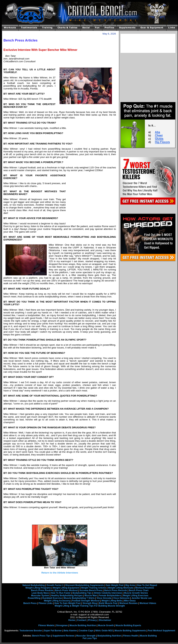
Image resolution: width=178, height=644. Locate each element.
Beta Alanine (70, 630)
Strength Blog (89, 603)
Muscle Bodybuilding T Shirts (79, 598)
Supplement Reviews (63, 635)
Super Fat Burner (53, 630)
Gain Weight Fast (115, 585)
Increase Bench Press (91, 590)
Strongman (62, 625)
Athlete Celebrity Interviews (107, 593)
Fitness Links (45, 603)
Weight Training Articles (93, 588)
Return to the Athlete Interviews (59, 572)
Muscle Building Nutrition (83, 625)
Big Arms (130, 585)
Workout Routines (144, 588)
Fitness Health (130, 635)
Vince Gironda (104, 598)
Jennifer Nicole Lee (141, 598)
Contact (81, 620)
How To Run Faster (61, 593)
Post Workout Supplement (161, 630)
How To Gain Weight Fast (67, 603)
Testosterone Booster (30, 630)
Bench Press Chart (138, 590)
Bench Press (30, 603)
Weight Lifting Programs (38, 588)
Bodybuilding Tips (82, 593)
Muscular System (40, 595)
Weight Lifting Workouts (120, 588)
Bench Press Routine (42, 590)
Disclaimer (105, 620)
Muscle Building (148, 635)
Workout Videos (148, 603)
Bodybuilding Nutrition (109, 635)
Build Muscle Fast (108, 603)
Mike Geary (130, 600)
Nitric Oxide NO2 (104, 630)
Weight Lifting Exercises (135, 595)
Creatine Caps (86, 630)
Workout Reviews (128, 603)
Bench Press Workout (66, 590)
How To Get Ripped (147, 585)
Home (71, 620)
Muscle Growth (106, 625)
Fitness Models (46, 625)
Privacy (92, 620)
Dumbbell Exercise (52, 598)
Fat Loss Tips (90, 638)
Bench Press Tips (41, 635)
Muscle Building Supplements (130, 630)
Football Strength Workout (86, 600)
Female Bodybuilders (110, 595)
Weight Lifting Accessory (57, 600)
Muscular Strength (85, 635)
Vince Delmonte (121, 598)
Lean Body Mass (40, 593)
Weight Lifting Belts (111, 600)
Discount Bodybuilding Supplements (84, 585)
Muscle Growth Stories (136, 593)
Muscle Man (90, 595)
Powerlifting (34, 598)
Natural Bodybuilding (34, 585)
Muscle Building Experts (128, 625)
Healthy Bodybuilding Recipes (67, 595)
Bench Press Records (115, 590)
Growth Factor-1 (55, 585)
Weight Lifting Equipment (66, 588)
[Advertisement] (91, 199)
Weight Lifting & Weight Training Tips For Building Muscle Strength (90, 606)
